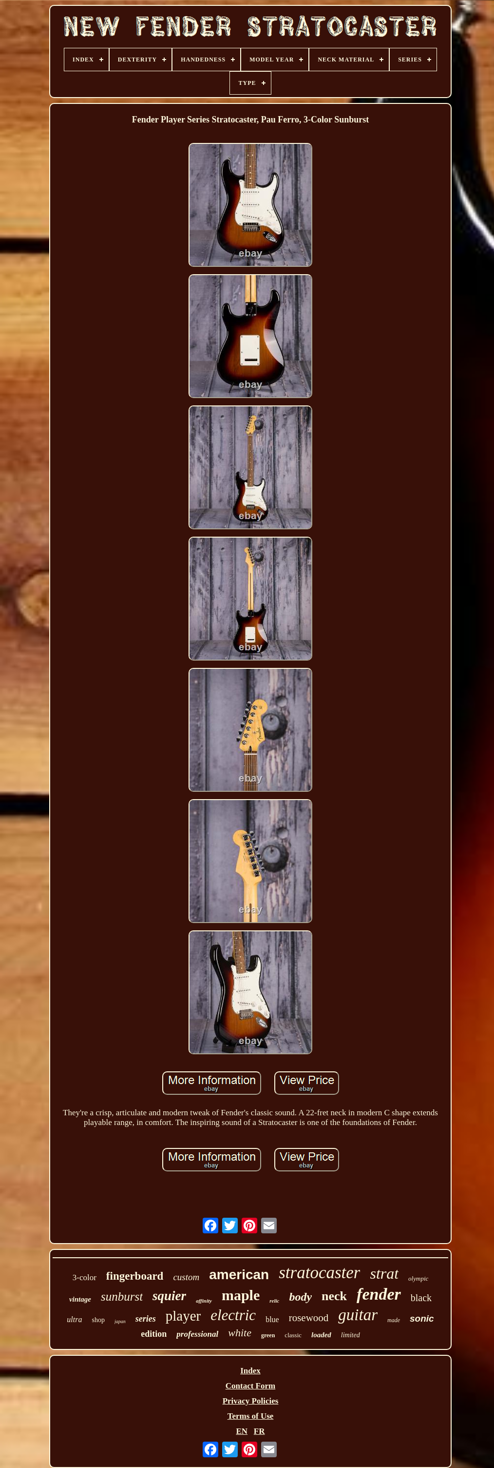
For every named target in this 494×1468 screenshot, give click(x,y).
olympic (418, 1278)
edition (154, 1334)
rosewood (309, 1318)
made (393, 1320)
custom (186, 1277)
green (268, 1335)
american (239, 1274)
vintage (80, 1299)
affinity (204, 1301)
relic (274, 1301)
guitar (358, 1315)
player (183, 1316)
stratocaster (319, 1272)
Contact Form (250, 1385)
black (421, 1297)
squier (169, 1295)
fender (379, 1294)
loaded (321, 1335)
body (300, 1296)
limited (350, 1335)
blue (272, 1319)
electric (233, 1315)
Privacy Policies (251, 1401)
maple (241, 1295)
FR (259, 1431)
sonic (422, 1318)
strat (384, 1273)
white (239, 1333)
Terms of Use (251, 1416)
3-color (84, 1277)
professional (197, 1334)
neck (334, 1296)
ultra (74, 1319)
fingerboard (135, 1276)
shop (98, 1320)
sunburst (122, 1296)
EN (241, 1431)
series (145, 1319)
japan (120, 1321)
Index (250, 1370)
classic (293, 1335)
